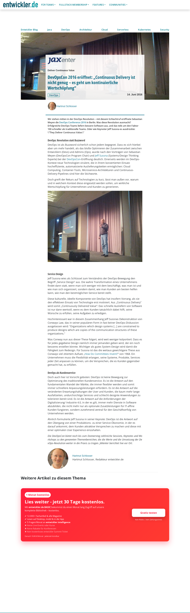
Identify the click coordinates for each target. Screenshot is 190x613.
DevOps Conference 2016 (72, 122)
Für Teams (47, 4)
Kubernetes (144, 29)
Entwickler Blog (29, 29)
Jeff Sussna (101, 155)
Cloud (104, 29)
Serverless (123, 29)
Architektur (86, 29)
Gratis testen (148, 512)
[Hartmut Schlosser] (52, 106)
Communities (117, 4)
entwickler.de (20, 5)
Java (49, 29)
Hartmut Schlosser (67, 106)
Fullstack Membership (73, 4)
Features (98, 4)
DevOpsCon (73, 159)
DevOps (65, 29)
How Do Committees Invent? (101, 354)
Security (164, 29)
